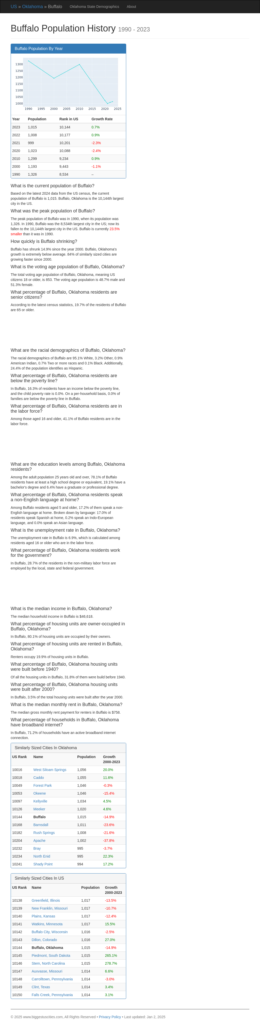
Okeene (40, 793)
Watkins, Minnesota (47, 924)
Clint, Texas (41, 987)
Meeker (39, 809)
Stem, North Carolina (48, 963)
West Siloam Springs (50, 770)
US (14, 6)
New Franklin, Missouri (50, 908)
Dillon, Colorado (44, 940)
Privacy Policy (110, 1017)
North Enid (42, 856)
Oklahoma (32, 6)
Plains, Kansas (43, 916)
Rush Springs (44, 833)
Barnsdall (41, 825)
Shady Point (43, 864)
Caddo (39, 778)
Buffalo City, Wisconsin (50, 932)
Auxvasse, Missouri (47, 971)
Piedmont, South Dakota (51, 955)
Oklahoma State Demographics (94, 7)
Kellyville (40, 801)
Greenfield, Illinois (46, 900)
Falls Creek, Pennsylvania (52, 995)
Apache (39, 841)
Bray (37, 848)
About (131, 7)
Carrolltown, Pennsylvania (52, 979)
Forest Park (43, 785)
